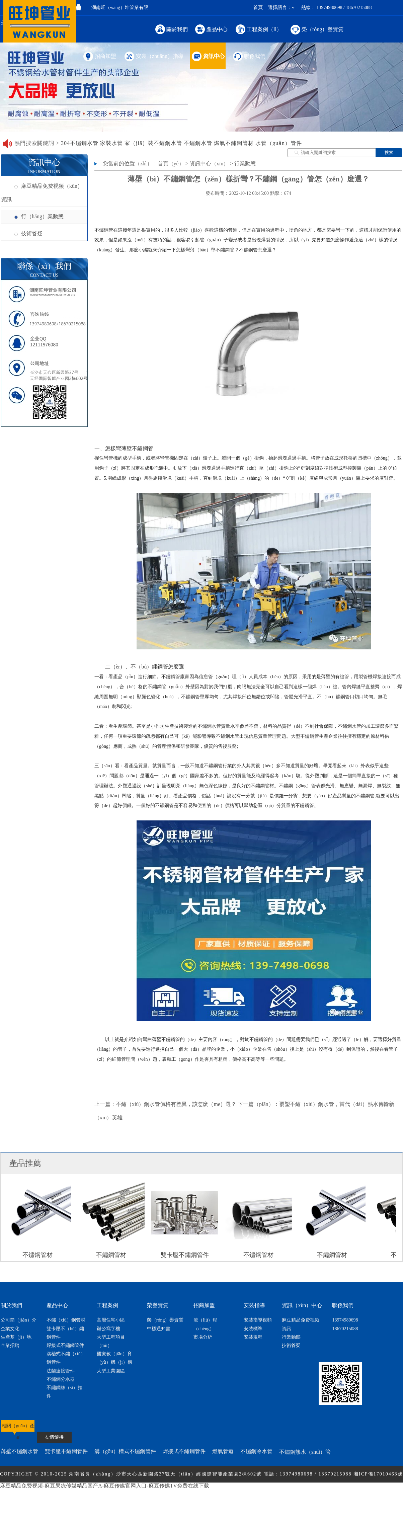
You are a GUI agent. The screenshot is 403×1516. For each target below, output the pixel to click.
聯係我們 (248, 56)
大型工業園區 (111, 1370)
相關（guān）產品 (18, 1429)
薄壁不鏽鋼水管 (19, 1451)
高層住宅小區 (111, 1320)
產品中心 (211, 29)
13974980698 (345, 1320)
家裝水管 (111, 143)
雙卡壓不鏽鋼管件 (66, 1451)
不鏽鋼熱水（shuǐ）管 (305, 1452)
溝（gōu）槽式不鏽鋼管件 (125, 1451)
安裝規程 (253, 1337)
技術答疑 (28, 233)
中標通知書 (158, 1328)
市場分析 (202, 1337)
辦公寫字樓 (108, 1328)
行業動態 (245, 163)
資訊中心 (208, 56)
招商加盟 (99, 56)
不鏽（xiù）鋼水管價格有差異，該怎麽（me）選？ (176, 1104)
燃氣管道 (223, 1451)
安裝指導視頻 (258, 1320)
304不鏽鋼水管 (79, 143)
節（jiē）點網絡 (191, 1490)
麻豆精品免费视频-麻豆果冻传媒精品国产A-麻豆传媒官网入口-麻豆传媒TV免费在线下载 (104, 1486)
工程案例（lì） (258, 29)
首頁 (258, 7)
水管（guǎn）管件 (278, 143)
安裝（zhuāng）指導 (153, 56)
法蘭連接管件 (61, 1370)
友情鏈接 (54, 1437)
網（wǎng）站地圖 (235, 1490)
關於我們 (171, 29)
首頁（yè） (171, 163)
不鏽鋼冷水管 (256, 1451)
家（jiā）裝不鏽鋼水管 (153, 143)
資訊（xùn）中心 (302, 1305)
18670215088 (345, 1328)
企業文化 (10, 1328)
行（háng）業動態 (39, 216)
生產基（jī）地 (16, 1337)
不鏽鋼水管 (198, 143)
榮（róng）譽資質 (316, 29)
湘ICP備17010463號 (378, 1474)
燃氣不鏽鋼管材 (234, 143)
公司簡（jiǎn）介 (18, 1320)
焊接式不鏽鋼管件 (65, 1345)
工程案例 (107, 1305)
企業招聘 (10, 1345)
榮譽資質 (157, 1305)
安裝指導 (254, 1305)
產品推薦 (25, 1163)
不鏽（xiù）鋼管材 (66, 1320)
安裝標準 (253, 1328)
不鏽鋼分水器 (61, 1379)
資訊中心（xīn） (209, 163)
